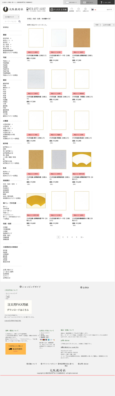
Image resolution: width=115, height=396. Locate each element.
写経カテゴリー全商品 (10, 75)
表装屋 (5, 260)
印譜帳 (5, 100)
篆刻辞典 (6, 110)
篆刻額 (5, 112)
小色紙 (5, 231)
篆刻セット (6, 87)
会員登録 (6, 274)
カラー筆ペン (7, 211)
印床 (4, 94)
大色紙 (5, 227)
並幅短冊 (6, 239)
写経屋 (5, 258)
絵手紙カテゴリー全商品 (11, 163)
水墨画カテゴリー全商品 (11, 138)
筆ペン (5, 207)
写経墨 (5, 67)
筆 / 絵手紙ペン (8, 151)
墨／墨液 (6, 155)
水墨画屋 (6, 254)
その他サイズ (46, 19)
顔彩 (4, 149)
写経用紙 (6, 63)
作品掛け (6, 188)
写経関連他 (6, 73)
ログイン (6, 276)
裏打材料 (6, 192)
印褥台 (5, 102)
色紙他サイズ (7, 233)
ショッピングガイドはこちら (13, 320)
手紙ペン (6, 213)
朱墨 (4, 96)
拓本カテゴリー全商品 (10, 176)
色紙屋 (5, 252)
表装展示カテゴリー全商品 (11, 198)
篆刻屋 (5, 256)
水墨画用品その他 (9, 134)
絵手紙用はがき (8, 153)
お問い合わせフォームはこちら (70, 347)
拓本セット (6, 171)
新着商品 (6, 27)
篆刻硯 (5, 106)
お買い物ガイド (71, 2)
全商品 (29, 19)
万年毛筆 (6, 208)
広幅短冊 (6, 237)
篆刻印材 (6, 83)
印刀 (4, 90)
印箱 (4, 85)
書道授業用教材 (8, 50)
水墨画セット (7, 130)
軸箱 (4, 194)
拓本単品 (6, 173)
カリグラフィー (8, 215)
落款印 (5, 136)
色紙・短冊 (36, 19)
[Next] (82, 237)
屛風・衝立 (6, 235)
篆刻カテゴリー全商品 (10, 116)
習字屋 (5, 250)
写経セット (6, 61)
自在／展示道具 (8, 196)
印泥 (4, 92)
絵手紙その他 (7, 161)
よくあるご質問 (105, 2)
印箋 (4, 98)
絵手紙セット (7, 147)
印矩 (4, 108)
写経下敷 (6, 71)
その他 (5, 114)
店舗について (32, 364)
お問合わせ (6, 278)
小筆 (4, 104)
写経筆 (5, 65)
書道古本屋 (6, 262)
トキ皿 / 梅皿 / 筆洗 (9, 157)
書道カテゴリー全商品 (10, 52)
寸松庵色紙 (6, 229)
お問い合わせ (88, 2)
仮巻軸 (5, 186)
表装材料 (6, 190)
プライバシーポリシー (49, 364)
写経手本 (6, 69)
